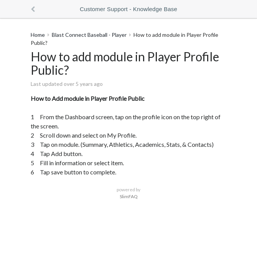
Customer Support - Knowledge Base (128, 9)
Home (38, 34)
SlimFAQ (129, 196)
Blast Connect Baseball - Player (89, 34)
